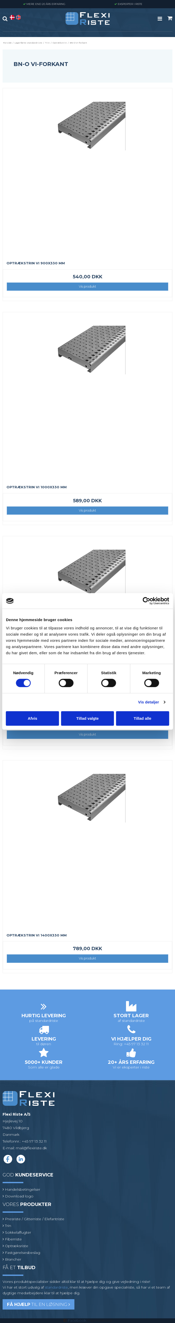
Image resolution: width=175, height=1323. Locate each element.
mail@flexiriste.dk (31, 1148)
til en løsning (38, 1304)
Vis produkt (87, 286)
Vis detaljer (148, 702)
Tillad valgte (87, 718)
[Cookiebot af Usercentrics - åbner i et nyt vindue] (146, 601)
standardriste (56, 1287)
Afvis (32, 718)
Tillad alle (142, 718)
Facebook (77, 1320)
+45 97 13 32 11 (34, 1141)
